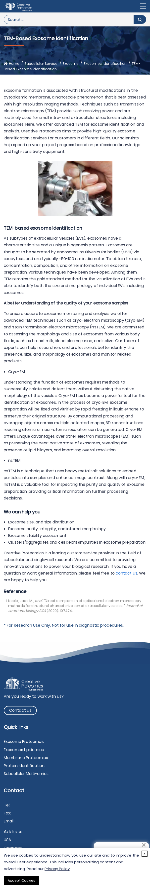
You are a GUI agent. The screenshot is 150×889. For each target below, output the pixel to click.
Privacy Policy (57, 868)
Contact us (20, 710)
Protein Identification (24, 766)
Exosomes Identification (105, 63)
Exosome (71, 63)
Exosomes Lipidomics (24, 750)
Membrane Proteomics (26, 758)
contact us (126, 573)
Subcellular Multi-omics (26, 774)
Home (14, 63)
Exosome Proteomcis (24, 741)
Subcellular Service (41, 63)
